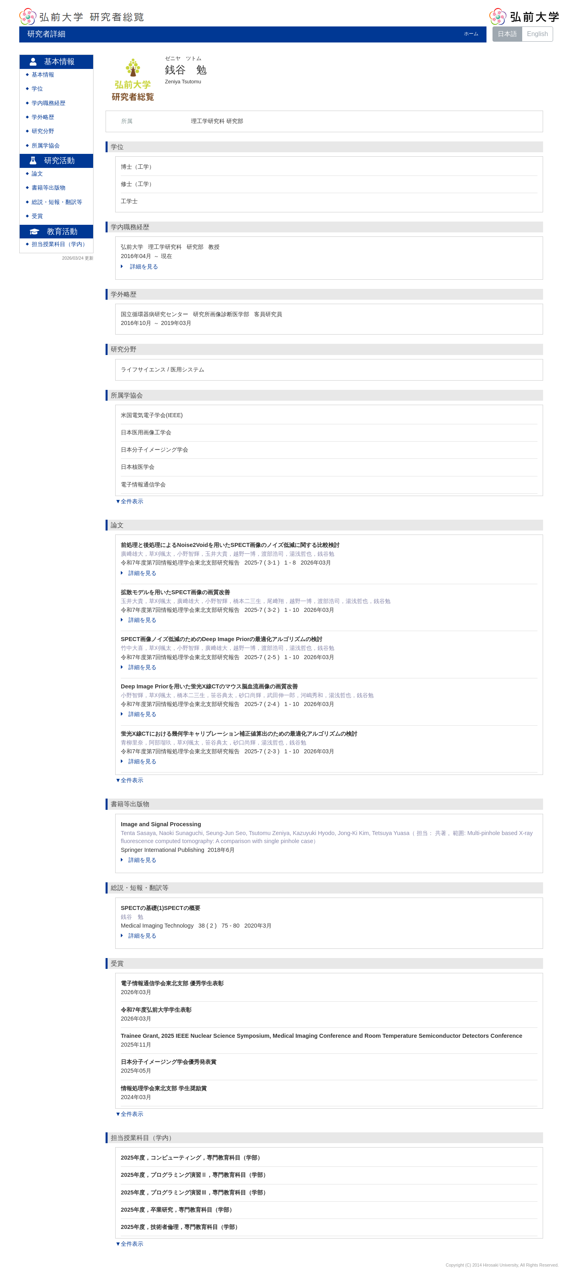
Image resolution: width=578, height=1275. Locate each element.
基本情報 (43, 75)
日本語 (507, 33)
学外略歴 (43, 117)
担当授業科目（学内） (60, 244)
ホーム (471, 33)
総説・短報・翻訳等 (57, 202)
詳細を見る (139, 266)
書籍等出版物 (48, 188)
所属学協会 (46, 146)
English (537, 33)
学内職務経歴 (48, 103)
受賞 (37, 216)
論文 (37, 174)
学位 (37, 89)
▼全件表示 (129, 501)
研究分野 (43, 131)
